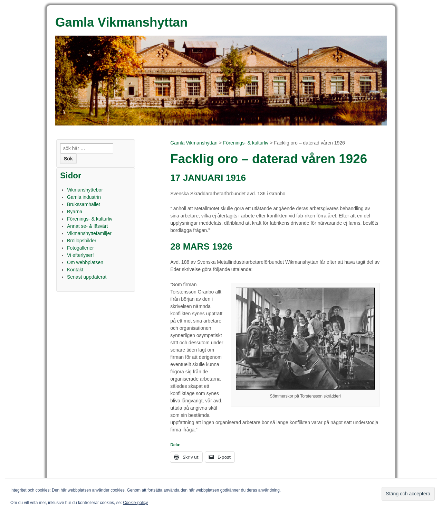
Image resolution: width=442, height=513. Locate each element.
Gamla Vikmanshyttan (194, 143)
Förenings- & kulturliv (246, 143)
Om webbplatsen (85, 262)
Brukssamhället (83, 204)
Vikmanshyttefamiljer (89, 233)
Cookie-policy (135, 502)
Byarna (74, 211)
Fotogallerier (80, 248)
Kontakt (75, 269)
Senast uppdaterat (86, 277)
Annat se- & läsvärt (87, 226)
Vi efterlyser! (80, 255)
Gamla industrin (84, 197)
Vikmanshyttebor (85, 190)
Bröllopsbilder (81, 240)
